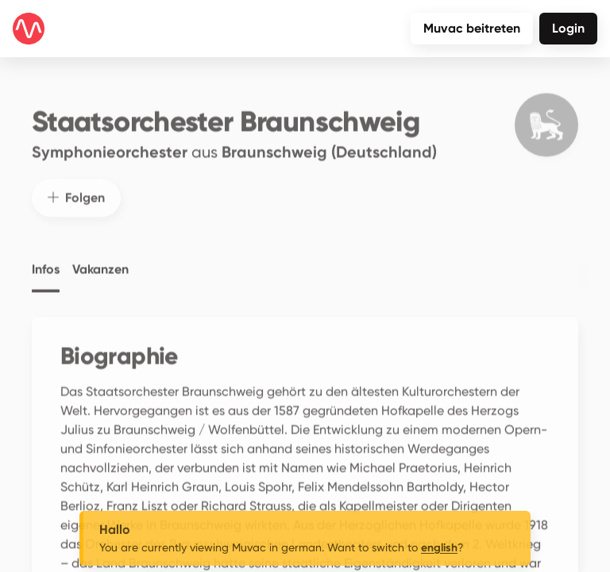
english (439, 548)
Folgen (76, 190)
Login (568, 28)
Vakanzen (100, 262)
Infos (46, 262)
